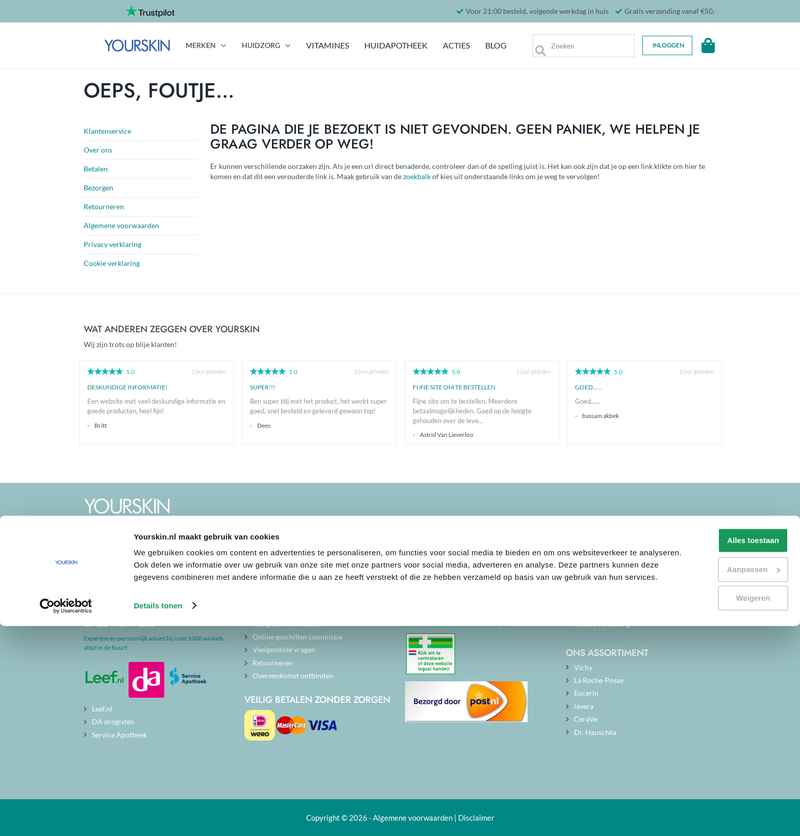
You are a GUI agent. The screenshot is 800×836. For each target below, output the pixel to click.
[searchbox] (578, 45)
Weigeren (714, 796)
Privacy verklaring (112, 244)
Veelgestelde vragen (284, 649)
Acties (445, 45)
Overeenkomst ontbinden (293, 675)
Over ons (98, 149)
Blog (487, 45)
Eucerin (586, 693)
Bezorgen (98, 187)
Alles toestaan (715, 738)
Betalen (96, 168)
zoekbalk (417, 176)
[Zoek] (531, 45)
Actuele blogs (434, 585)
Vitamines (317, 45)
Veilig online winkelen (287, 624)
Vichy (583, 667)
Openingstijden (277, 598)
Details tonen (158, 816)
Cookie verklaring (112, 263)
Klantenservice (107, 131)
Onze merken (595, 598)
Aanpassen (715, 767)
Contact (265, 610)
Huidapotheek (385, 45)
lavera (583, 706)
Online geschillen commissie (297, 637)
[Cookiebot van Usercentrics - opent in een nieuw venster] (66, 816)
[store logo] (117, 45)
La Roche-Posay (599, 680)
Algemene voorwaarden (121, 225)
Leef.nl (102, 708)
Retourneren (104, 206)
